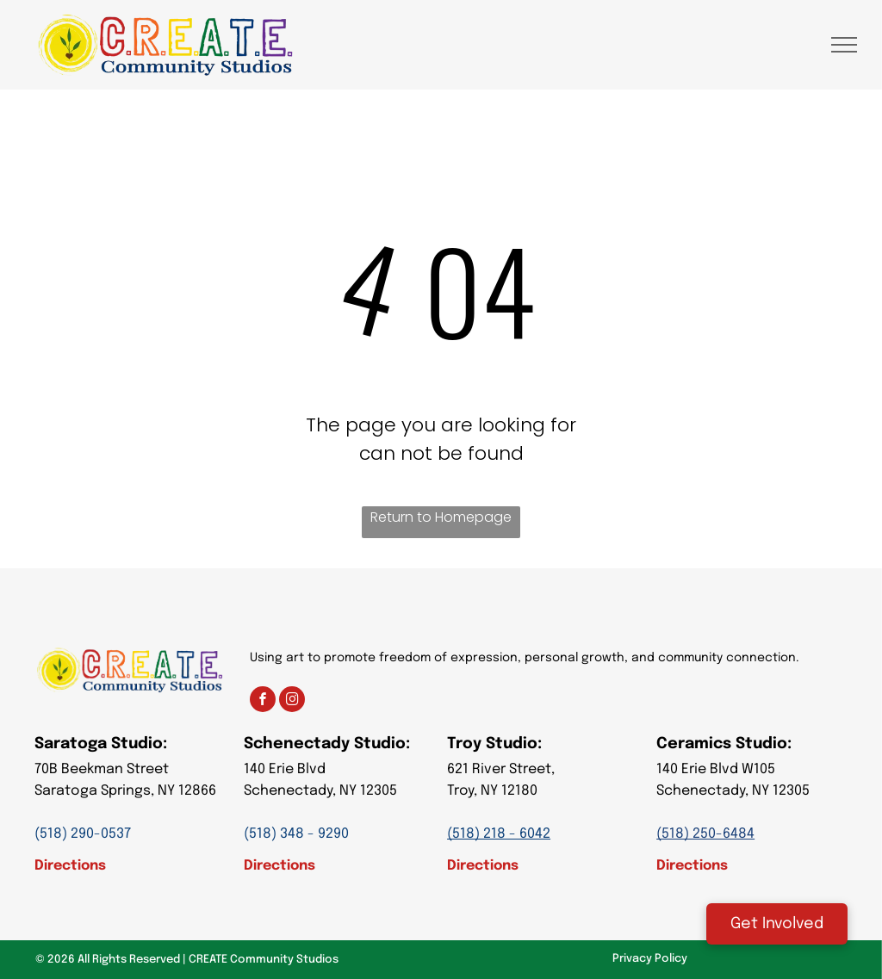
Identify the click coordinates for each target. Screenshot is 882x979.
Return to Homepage (441, 517)
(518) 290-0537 (82, 834)
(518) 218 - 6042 (498, 834)
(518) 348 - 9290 (296, 834)
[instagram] (292, 701)
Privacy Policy (649, 958)
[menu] (844, 44)
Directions (70, 865)
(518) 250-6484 (705, 834)
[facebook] (263, 701)
